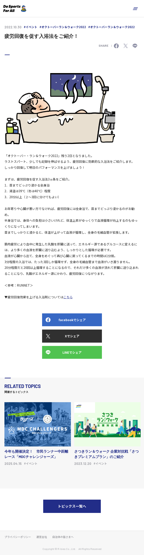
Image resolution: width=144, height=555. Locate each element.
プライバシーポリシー (17, 537)
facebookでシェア (72, 320)
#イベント (30, 27)
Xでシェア (72, 336)
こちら (68, 297)
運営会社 (41, 537)
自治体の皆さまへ (63, 537)
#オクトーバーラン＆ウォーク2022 (62, 27)
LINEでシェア (72, 352)
